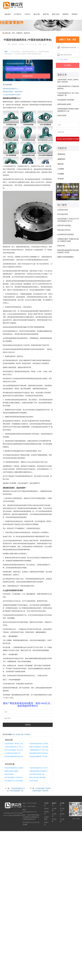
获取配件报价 (28, 76)
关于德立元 (17, 14)
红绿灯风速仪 (33, 780)
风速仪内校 (61, 246)
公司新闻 (61, 169)
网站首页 (8, 14)
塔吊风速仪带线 (62, 214)
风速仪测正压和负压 (64, 230)
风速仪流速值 (8, 774)
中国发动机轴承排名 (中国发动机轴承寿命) (39, 743)
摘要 (5, 51)
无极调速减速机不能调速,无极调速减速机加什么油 (39, 771)
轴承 (28, 734)
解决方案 (37, 14)
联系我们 (75, 14)
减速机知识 (61, 159)
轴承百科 (27, 33)
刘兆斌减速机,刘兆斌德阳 (65, 100)
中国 (25, 734)
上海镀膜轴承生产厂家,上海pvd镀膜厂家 (39, 750)
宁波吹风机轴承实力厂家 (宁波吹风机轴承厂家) (14, 747)
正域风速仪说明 (62, 210)
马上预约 (67, 65)
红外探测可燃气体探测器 (65, 234)
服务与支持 (55, 14)
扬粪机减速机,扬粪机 (11, 771)
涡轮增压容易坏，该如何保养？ (13, 91)
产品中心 (27, 14)
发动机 (18, 734)
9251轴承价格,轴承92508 (12, 753)
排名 (13, 734)
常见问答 (61, 179)
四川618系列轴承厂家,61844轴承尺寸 (14, 750)
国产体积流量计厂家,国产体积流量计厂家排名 (14, 777)
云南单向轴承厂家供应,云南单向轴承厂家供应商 (14, 743)
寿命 (22, 734)
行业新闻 (61, 174)
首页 (13, 33)
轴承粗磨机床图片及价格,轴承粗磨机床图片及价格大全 (39, 753)
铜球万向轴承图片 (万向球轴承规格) (39, 747)
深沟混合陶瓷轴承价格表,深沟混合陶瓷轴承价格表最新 (14, 756)
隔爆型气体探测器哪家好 (65, 257)
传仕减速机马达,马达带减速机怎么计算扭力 (14, 780)
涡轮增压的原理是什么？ (11, 89)
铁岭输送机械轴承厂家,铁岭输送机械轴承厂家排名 (39, 756)
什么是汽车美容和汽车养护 (12, 94)
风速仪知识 (61, 154)
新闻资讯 (66, 14)
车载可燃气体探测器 (64, 225)
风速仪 (46, 808)
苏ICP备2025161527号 (30, 822)
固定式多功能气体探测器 (37, 777)
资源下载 (46, 14)
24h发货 (65, 59)
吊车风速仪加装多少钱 (36, 774)
